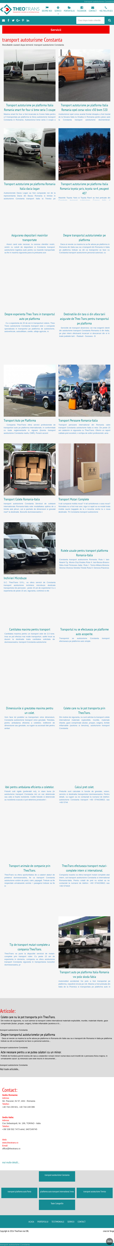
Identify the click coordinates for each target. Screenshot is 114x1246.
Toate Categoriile (57, 1203)
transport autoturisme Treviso (94, 1191)
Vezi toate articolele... (9, 1069)
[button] (58, 10)
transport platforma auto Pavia (19, 1191)
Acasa (31, 1221)
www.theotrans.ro (10, 1142)
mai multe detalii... (10, 1162)
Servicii (70, 1221)
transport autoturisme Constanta (57, 1175)
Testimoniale (58, 1221)
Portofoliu (42, 1221)
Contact (82, 1221)
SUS (109, 1241)
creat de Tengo (108, 1231)
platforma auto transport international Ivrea (57, 1191)
